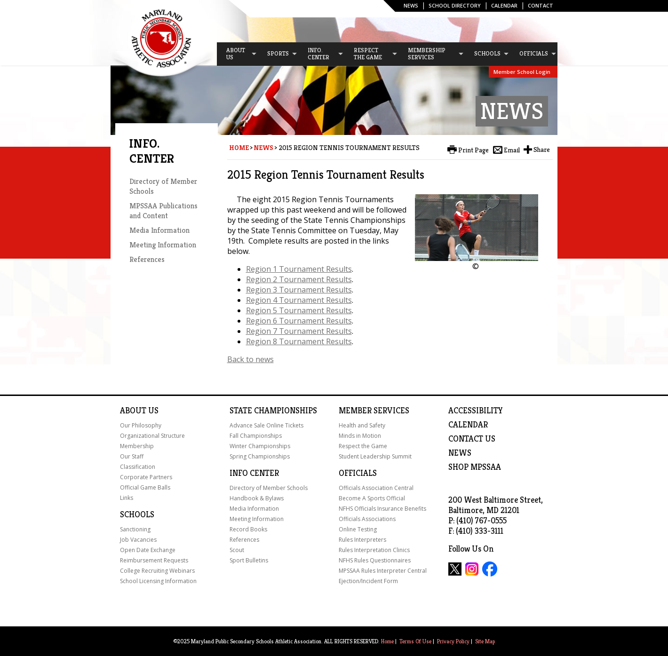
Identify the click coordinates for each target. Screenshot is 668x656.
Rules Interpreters (362, 540)
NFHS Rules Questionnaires (375, 560)
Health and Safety (362, 425)
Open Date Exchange (147, 550)
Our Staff (131, 456)
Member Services (374, 410)
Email (512, 150)
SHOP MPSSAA (474, 467)
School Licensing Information (158, 581)
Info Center (254, 473)
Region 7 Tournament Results (299, 331)
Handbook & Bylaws (257, 498)
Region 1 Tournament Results (299, 269)
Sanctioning (135, 529)
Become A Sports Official (372, 498)
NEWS (459, 453)
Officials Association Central (376, 488)
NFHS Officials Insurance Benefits (382, 509)
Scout (237, 550)
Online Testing (358, 529)
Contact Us (471, 439)
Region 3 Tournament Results (299, 290)
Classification (137, 467)
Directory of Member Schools (269, 488)
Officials (358, 473)
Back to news (250, 359)
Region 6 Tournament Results (299, 321)
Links (126, 498)
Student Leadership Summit (375, 456)
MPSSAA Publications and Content (163, 211)
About (133, 410)
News (411, 5)
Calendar (504, 5)
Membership (137, 446)
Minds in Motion (360, 436)
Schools (137, 514)
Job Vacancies (138, 540)
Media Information (159, 230)
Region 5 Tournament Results (299, 310)
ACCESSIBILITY (475, 410)
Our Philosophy (140, 425)
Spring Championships (260, 456)
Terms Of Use (415, 641)
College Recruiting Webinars (157, 571)
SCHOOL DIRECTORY (455, 5)
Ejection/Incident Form (368, 581)
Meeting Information (162, 245)
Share (541, 149)
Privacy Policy (453, 641)
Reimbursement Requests (154, 560)
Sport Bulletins (249, 560)
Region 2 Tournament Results (299, 279)
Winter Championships (260, 446)
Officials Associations (367, 519)
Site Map (485, 641)
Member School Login (521, 71)
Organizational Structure (152, 436)
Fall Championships (256, 436)
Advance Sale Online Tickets (266, 425)
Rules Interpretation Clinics (374, 550)
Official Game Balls (145, 487)
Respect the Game (363, 446)
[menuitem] (237, 54)
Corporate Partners (146, 477)
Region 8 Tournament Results (299, 341)
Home (239, 147)
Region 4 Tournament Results (299, 300)
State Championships (273, 410)
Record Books (248, 529)
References (147, 259)
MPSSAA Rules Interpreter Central (383, 571)
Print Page (473, 150)
